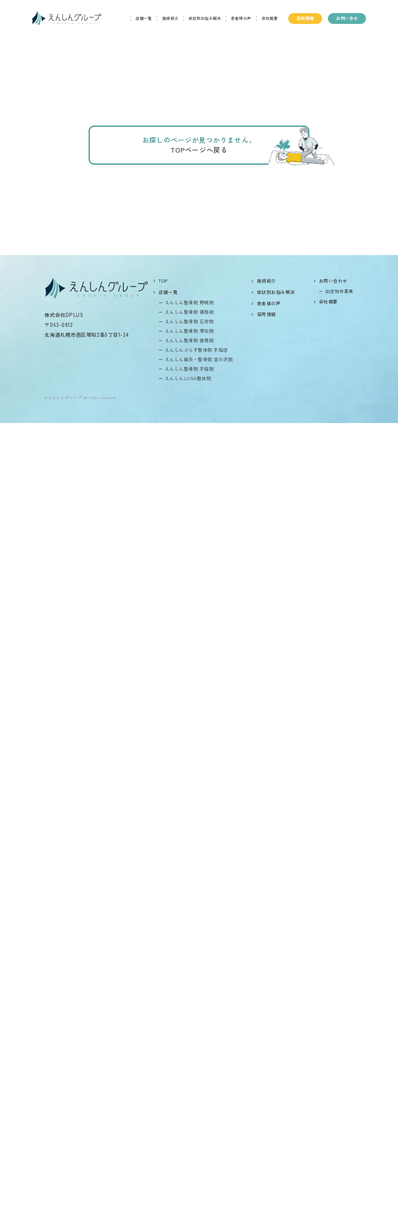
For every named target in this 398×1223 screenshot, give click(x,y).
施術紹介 (170, 18)
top (163, 281)
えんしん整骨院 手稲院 (189, 368)
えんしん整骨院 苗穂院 (189, 340)
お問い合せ (346, 18)
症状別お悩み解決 (204, 18)
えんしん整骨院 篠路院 (189, 311)
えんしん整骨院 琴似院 (189, 330)
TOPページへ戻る (199, 149)
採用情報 (305, 18)
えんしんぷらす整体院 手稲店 (196, 349)
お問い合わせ (333, 281)
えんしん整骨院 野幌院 (189, 302)
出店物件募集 (339, 291)
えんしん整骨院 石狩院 (189, 321)
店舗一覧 (144, 18)
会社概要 (270, 18)
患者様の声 (241, 18)
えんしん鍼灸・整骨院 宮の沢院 (199, 359)
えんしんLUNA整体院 (188, 378)
